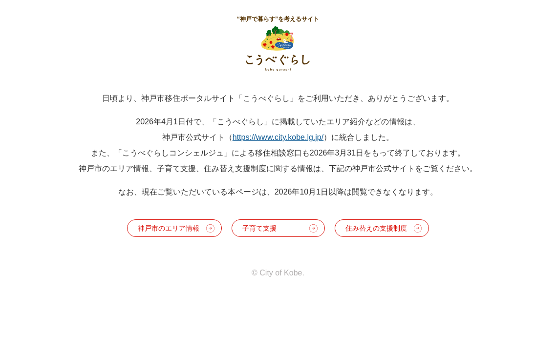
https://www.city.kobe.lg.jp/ (278, 137)
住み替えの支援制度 (376, 228)
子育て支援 (259, 228)
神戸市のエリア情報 (168, 228)
